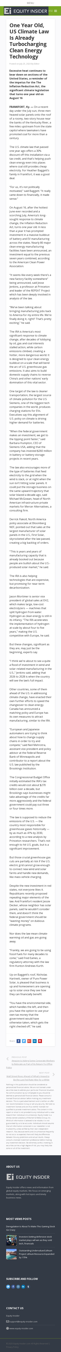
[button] (30, 3)
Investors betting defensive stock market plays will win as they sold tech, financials (35, 1240)
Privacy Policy (12, 1347)
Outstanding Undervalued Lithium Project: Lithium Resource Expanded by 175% (36, 1254)
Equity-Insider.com (21, 1343)
